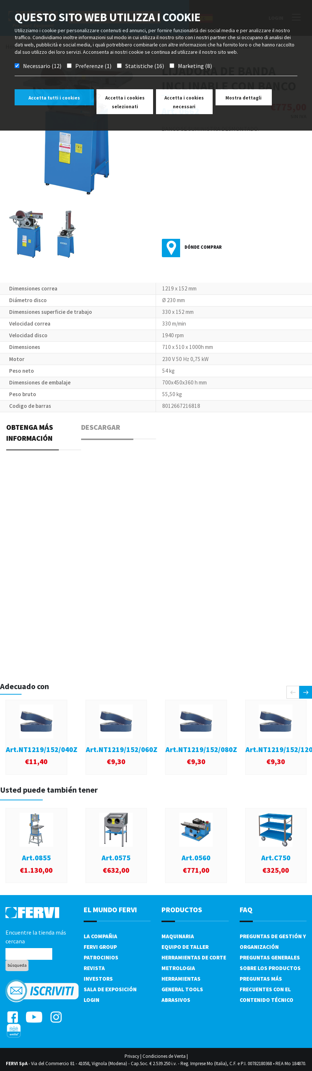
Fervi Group (100, 946)
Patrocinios (101, 957)
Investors (98, 978)
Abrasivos (175, 999)
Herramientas (181, 978)
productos (181, 909)
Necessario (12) (42, 65)
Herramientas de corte (193, 957)
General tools (182, 989)
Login (91, 999)
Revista (94, 968)
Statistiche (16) (144, 65)
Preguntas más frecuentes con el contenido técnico (266, 989)
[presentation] (292, 692)
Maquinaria (177, 936)
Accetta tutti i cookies (54, 98)
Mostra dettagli (243, 98)
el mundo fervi (110, 909)
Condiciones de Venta (164, 1056)
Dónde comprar (203, 247)
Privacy (132, 1056)
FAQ (246, 909)
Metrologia (178, 968)
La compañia (100, 936)
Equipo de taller (185, 946)
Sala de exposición (110, 989)
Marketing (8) (195, 65)
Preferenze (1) (93, 65)
